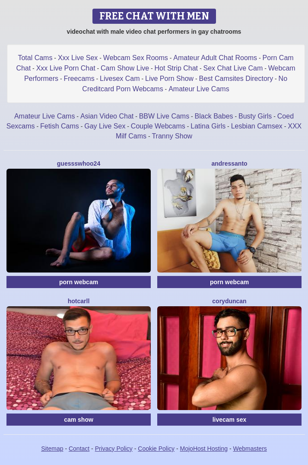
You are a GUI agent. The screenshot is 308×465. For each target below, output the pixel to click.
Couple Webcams (158, 126)
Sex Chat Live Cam (233, 68)
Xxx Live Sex (78, 57)
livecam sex (230, 419)
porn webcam (78, 282)
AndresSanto (229, 163)
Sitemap (52, 448)
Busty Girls (255, 116)
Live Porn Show (169, 78)
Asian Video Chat (106, 116)
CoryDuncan (229, 301)
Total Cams (35, 57)
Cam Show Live (125, 68)
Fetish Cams (59, 126)
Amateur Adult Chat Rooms (215, 57)
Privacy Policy (114, 448)
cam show (78, 419)
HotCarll (79, 301)
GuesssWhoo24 (78, 163)
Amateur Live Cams (198, 89)
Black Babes (214, 116)
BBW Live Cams (164, 116)
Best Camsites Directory (236, 78)
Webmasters (250, 448)
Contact (79, 448)
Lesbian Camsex (257, 126)
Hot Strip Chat (176, 68)
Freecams (79, 78)
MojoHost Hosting (204, 448)
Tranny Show (172, 136)
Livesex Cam (120, 78)
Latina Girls (208, 126)
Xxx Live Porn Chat (65, 68)
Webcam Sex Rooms (135, 57)
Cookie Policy (156, 448)
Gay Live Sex (104, 126)
